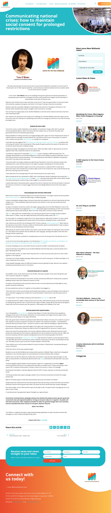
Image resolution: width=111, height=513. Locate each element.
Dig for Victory (33, 153)
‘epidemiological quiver (52, 223)
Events (52, 4)
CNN (57, 215)
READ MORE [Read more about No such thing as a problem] (79, 210)
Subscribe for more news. (86, 67)
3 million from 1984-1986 (29, 338)
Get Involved (81, 4)
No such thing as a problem (86, 206)
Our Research (30, 4)
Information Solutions (32, 502)
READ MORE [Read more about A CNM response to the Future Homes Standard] (79, 166)
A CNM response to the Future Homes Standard (90, 161)
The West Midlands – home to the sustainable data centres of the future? (90, 299)
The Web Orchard (17, 502)
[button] (51, 427)
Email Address (82, 61)
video (10, 213)
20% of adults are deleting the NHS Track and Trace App (42, 142)
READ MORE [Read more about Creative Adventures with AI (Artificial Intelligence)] (79, 351)
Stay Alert (33, 209)
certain (38, 178)
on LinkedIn (43, 420)
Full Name (81, 55)
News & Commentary (61, 4)
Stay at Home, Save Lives (13, 197)
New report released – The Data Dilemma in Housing (87, 253)
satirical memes (27, 139)
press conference (22, 313)
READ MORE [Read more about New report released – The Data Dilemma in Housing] (79, 259)
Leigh (42, 359)
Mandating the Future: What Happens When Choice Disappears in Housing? (90, 115)
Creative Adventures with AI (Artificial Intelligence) (90, 345)
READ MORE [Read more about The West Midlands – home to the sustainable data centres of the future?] (79, 305)
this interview (45, 298)
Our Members (72, 4)
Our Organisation (42, 4)
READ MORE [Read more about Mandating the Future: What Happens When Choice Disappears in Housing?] (79, 121)
